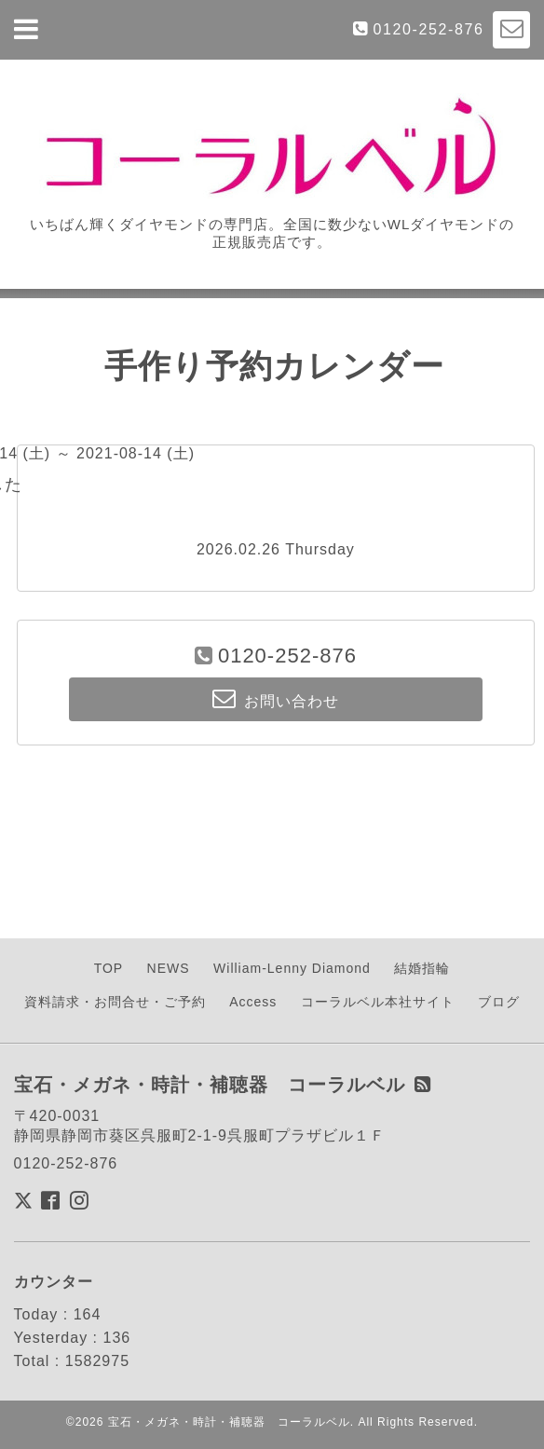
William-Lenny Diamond (292, 968)
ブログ (499, 1001)
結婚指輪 (422, 968)
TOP (109, 968)
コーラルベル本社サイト (378, 1001)
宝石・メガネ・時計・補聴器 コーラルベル (229, 1421)
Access (253, 1001)
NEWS (168, 968)
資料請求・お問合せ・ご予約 (115, 1001)
